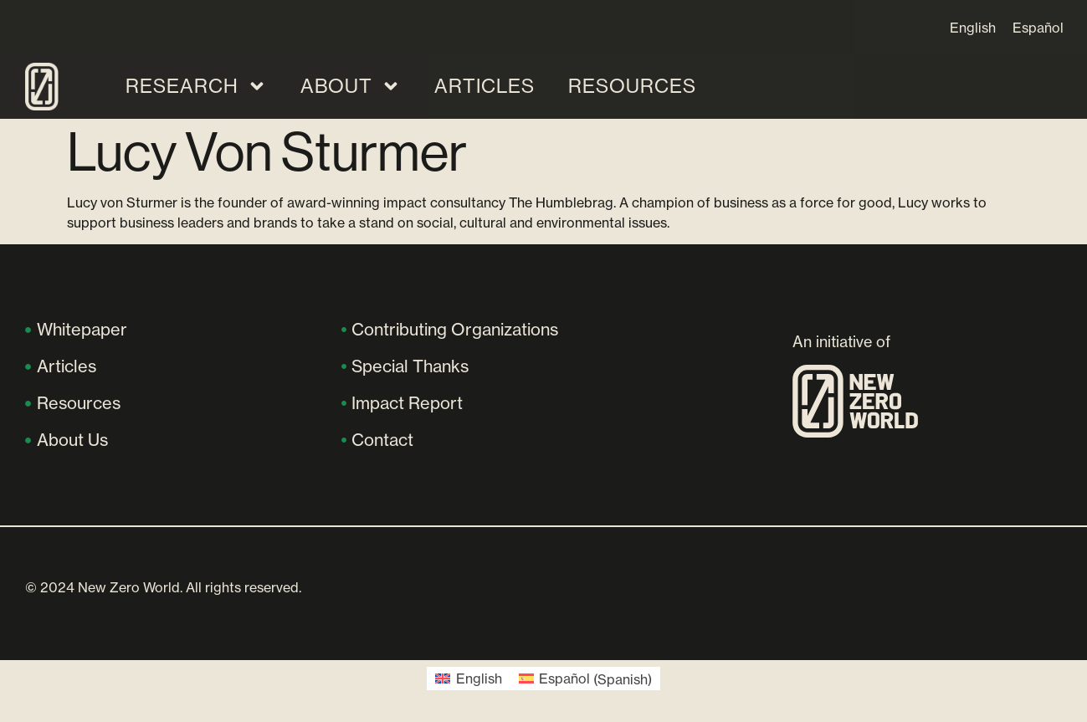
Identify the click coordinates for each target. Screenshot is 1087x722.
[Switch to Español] (1038, 27)
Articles (484, 85)
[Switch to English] (972, 27)
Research (196, 86)
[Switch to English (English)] (468, 679)
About (350, 86)
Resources (632, 85)
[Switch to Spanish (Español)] (585, 679)
